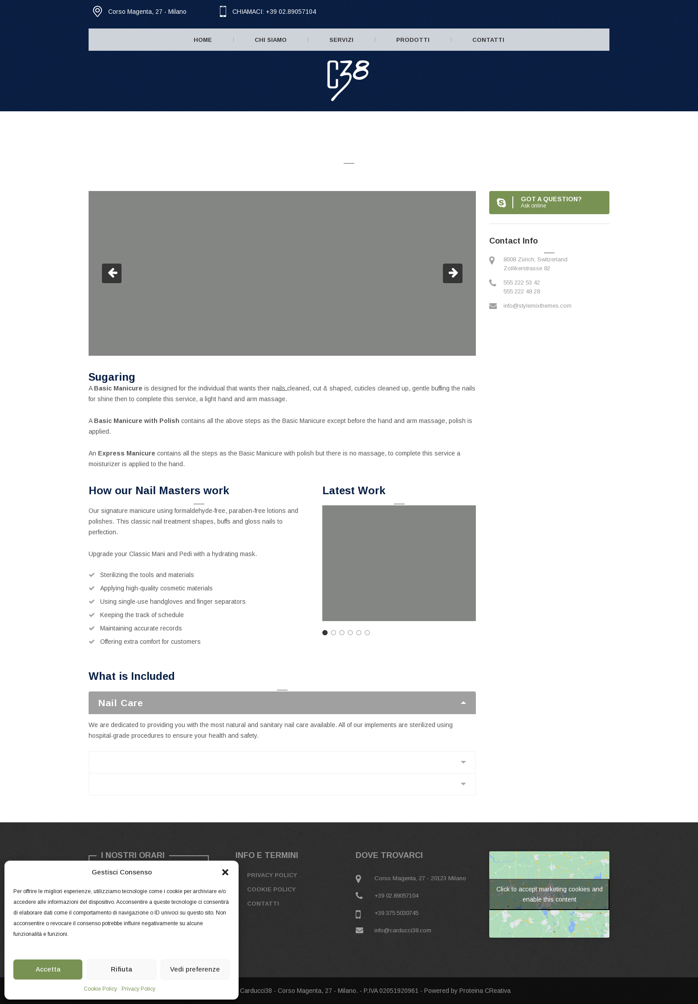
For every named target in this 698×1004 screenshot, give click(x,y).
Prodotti (413, 40)
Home (203, 40)
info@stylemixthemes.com (537, 305)
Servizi (341, 40)
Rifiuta (121, 969)
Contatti (488, 40)
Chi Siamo (271, 40)
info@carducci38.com (402, 930)
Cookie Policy (100, 989)
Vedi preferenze (195, 969)
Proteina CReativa (485, 990)
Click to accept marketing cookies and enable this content (549, 894)
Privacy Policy (138, 989)
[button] (225, 872)
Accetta (48, 969)
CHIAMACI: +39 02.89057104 (274, 11)
